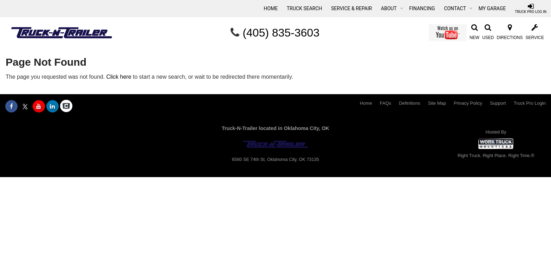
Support (498, 103)
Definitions (409, 103)
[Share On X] (25, 106)
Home (271, 8)
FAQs (385, 103)
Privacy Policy (468, 103)
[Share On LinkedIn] (52, 106)
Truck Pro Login (530, 103)
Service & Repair (351, 8)
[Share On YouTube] (39, 106)
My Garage (492, 8)
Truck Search (304, 8)
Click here (118, 77)
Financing (422, 8)
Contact (458, 8)
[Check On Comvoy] (66, 106)
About (392, 8)
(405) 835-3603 (280, 32)
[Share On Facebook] (11, 106)
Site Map (437, 103)
